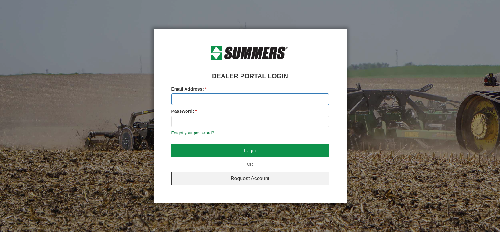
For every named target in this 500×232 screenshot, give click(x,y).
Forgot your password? (192, 132)
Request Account (250, 178)
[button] (250, 150)
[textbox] (250, 99)
